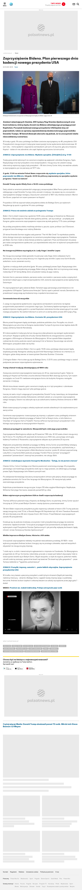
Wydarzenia (64, 884)
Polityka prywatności (46, 872)
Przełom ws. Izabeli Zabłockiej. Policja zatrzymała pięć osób (36, 588)
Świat (16, 53)
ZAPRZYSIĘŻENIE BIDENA (32, 651)
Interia (17, 884)
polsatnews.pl (8, 53)
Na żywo (35, 884)
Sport (31, 878)
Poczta (22, 884)
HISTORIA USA (28, 646)
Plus (60, 878)
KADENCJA (62, 646)
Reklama (21, 872)
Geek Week (54, 878)
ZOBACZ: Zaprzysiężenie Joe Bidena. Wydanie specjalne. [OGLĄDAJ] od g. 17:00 (37, 155)
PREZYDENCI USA (22, 648)
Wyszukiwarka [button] (78, 4)
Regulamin (13, 872)
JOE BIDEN (54, 646)
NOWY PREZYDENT (9, 648)
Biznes (17, 886)
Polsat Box (67, 878)
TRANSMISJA (53, 648)
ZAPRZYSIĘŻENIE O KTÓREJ (49, 651)
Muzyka (72, 886)
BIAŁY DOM (7, 646)
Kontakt (5, 872)
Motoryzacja (24, 886)
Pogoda (37, 878)
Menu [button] (4, 5)
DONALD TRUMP (17, 646)
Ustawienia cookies (32, 872)
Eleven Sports (45, 878)
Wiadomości (24, 878)
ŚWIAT (46, 648)
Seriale (38, 886)
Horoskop (51, 884)
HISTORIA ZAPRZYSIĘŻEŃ (42, 646)
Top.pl (43, 886)
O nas (57, 872)
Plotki (57, 884)
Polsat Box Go (14, 878)
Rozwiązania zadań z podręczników (57, 886)
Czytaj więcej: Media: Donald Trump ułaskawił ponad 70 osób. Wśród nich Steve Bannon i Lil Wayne (40, 725)
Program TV (43, 884)
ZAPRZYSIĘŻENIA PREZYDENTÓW (13, 651)
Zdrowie (31, 886)
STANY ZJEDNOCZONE (35, 648)
